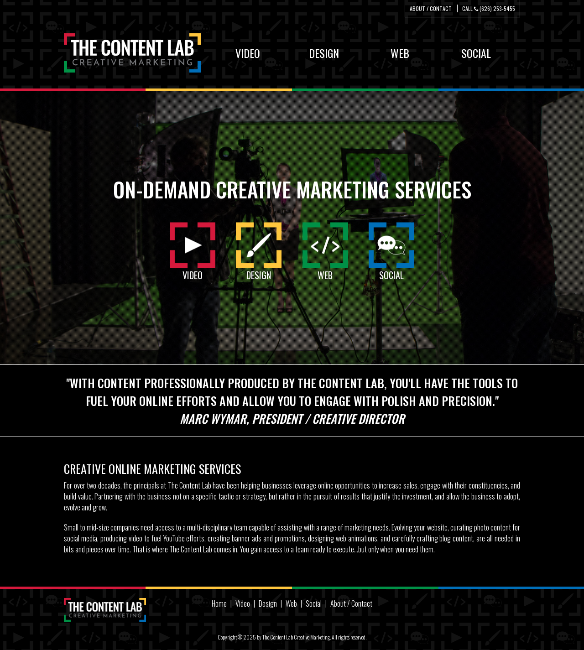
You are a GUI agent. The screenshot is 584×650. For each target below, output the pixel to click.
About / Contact (431, 8)
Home (219, 603)
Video (242, 603)
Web (291, 603)
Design (268, 603)
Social (314, 603)
